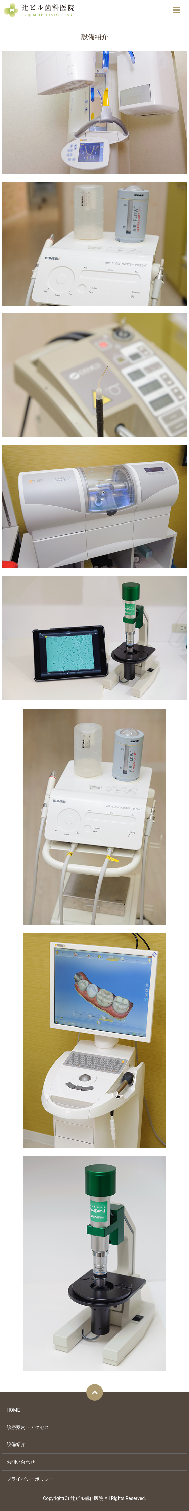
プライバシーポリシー (30, 1479)
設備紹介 (16, 1444)
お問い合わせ (21, 1462)
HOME (13, 1410)
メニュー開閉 (176, 10)
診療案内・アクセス (28, 1427)
